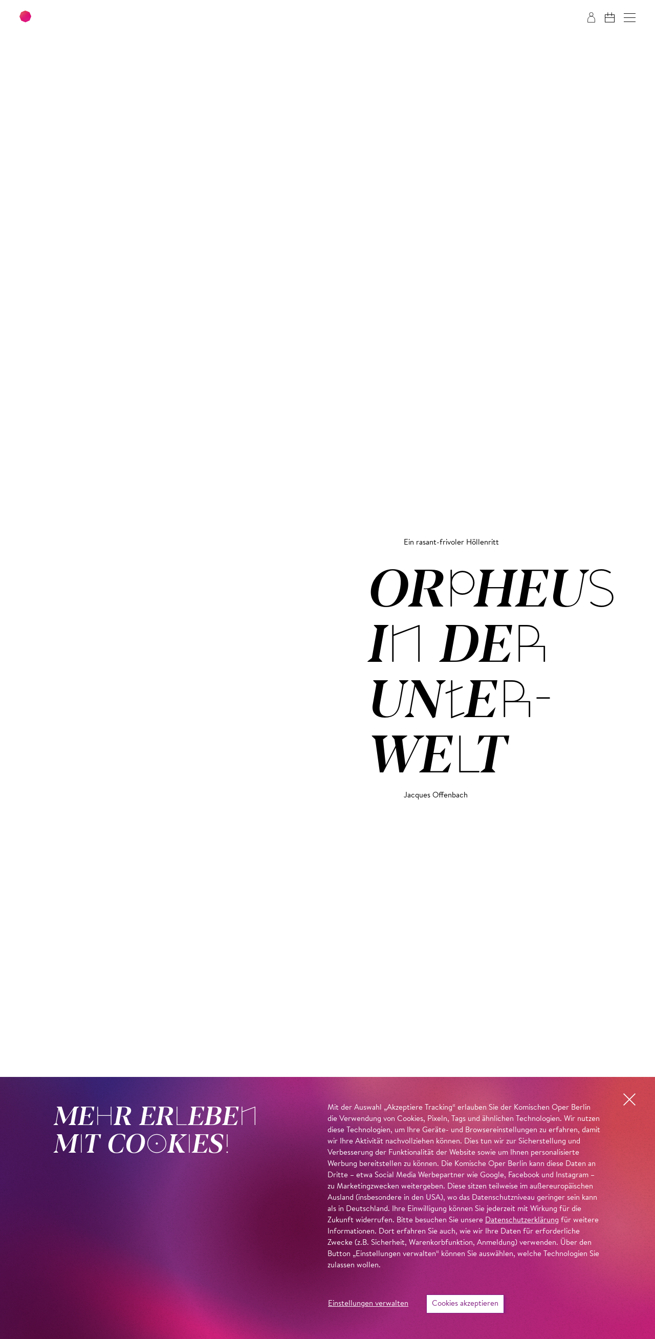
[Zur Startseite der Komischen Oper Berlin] (81, 18)
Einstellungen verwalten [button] (368, 1304)
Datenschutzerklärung (522, 1220)
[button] (630, 17)
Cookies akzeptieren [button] (465, 1304)
